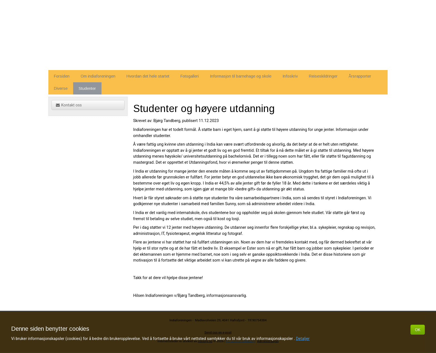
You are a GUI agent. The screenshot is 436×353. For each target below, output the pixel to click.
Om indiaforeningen (98, 76)
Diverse (61, 88)
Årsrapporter (360, 76)
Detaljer (302, 338)
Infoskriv (290, 76)
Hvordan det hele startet (148, 76)
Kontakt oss (69, 105)
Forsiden (62, 76)
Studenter (87, 88)
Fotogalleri (189, 76)
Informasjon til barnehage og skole (240, 76)
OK (417, 329)
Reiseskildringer (323, 76)
